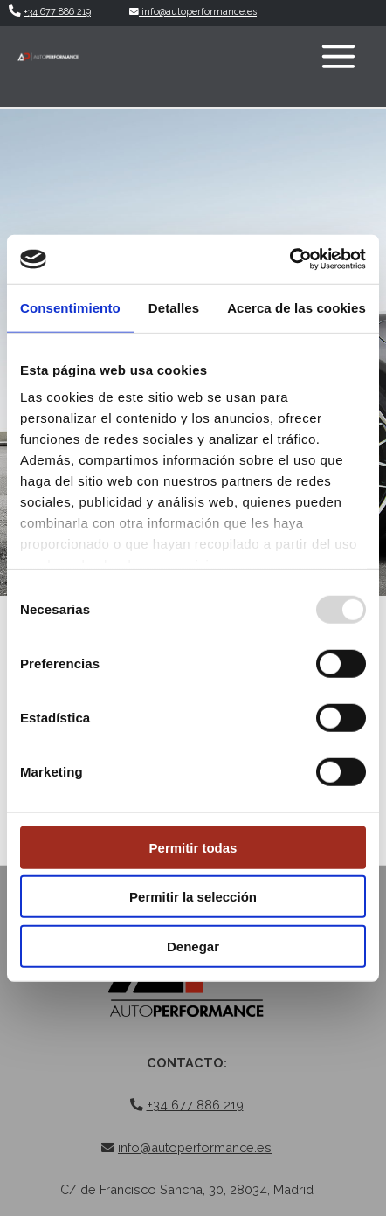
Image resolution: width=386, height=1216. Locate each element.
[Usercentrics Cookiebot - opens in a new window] (289, 259)
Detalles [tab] (173, 307)
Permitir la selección (193, 896)
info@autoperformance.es (193, 11)
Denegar (193, 945)
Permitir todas (193, 846)
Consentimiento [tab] (70, 307)
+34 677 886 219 (57, 11)
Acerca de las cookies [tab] (296, 307)
